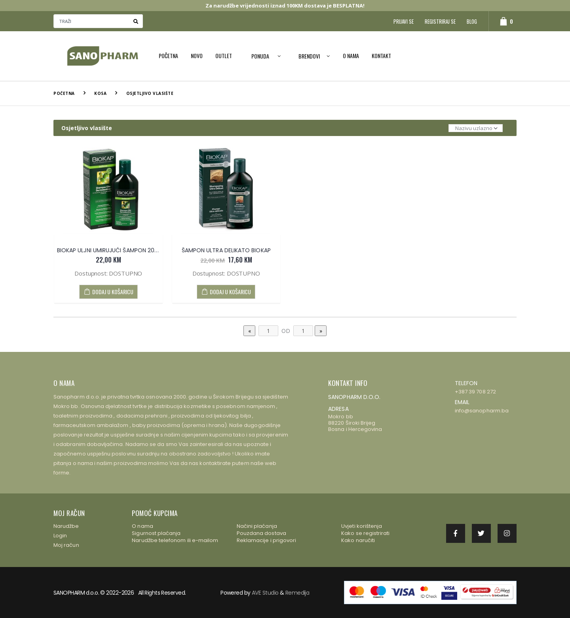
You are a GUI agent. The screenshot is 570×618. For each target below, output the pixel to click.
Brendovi (309, 56)
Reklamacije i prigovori (266, 540)
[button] (502, 21)
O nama (351, 55)
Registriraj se (440, 21)
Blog (472, 21)
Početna (168, 55)
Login (60, 535)
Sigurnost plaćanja (156, 533)
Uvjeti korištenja (361, 526)
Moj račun (66, 545)
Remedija (297, 593)
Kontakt (381, 55)
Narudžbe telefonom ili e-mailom (175, 540)
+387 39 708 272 (475, 391)
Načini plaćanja (257, 526)
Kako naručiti (358, 540)
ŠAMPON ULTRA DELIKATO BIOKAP (226, 250)
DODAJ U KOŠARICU (108, 291)
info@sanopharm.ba (482, 410)
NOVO (197, 55)
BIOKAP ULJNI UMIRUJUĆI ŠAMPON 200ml (111, 250)
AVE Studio (265, 593)
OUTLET (223, 55)
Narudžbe (66, 526)
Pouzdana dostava (261, 533)
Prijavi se (403, 21)
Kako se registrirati (365, 533)
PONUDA (260, 56)
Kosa (100, 93)
